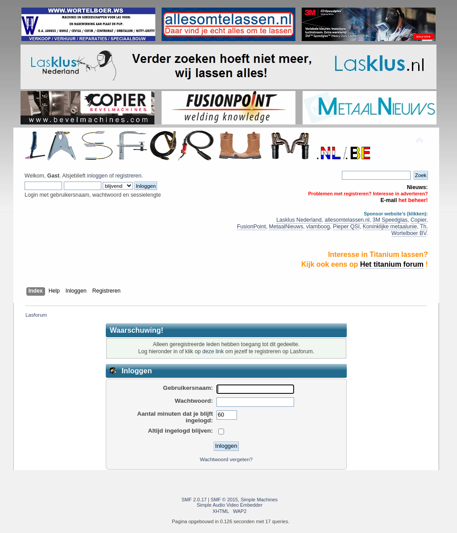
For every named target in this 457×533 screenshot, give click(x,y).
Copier (418, 220)
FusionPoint (251, 226)
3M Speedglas (390, 220)
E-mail (389, 200)
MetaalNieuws (286, 226)
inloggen (97, 176)
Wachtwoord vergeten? (226, 459)
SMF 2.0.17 (194, 499)
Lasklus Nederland (298, 220)
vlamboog (318, 226)
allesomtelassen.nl (347, 220)
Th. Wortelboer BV (409, 229)
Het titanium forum (392, 264)
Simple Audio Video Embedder (229, 505)
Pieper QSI (346, 226)
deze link (213, 351)
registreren (128, 176)
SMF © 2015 (224, 499)
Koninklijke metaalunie (390, 226)
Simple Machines (259, 499)
